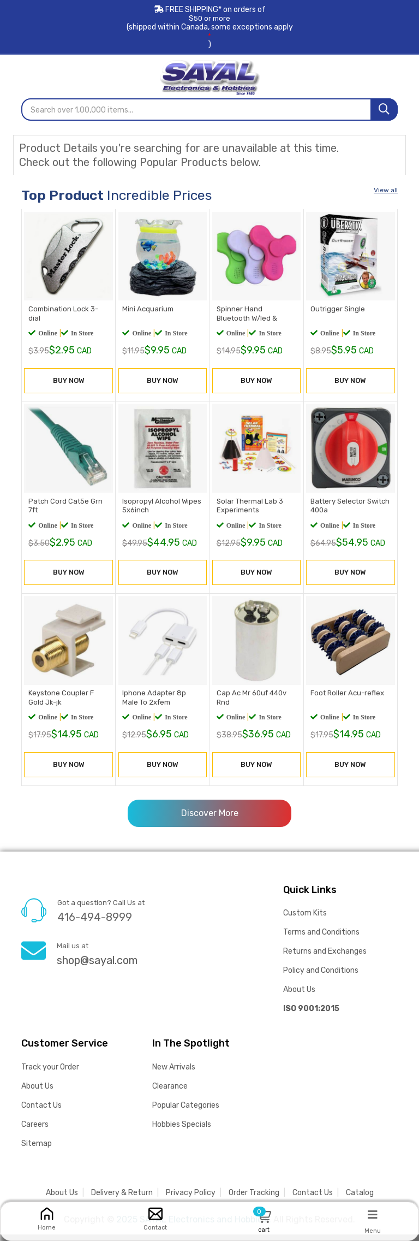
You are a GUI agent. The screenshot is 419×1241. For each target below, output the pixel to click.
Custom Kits (305, 919)
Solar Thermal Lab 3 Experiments (249, 510)
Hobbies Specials (181, 1131)
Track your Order (50, 1073)
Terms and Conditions (321, 938)
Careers (35, 1131)
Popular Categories (185, 1111)
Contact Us (41, 1111)
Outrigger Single (336, 312)
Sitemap (36, 1150)
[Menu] (373, 1214)
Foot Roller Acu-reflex (346, 701)
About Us (299, 996)
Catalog (360, 1199)
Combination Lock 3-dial (68, 312)
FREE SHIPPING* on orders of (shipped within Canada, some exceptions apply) (209, 27)
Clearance (170, 1092)
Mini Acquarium (146, 312)
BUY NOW (69, 384)
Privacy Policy (191, 1199)
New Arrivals (173, 1073)
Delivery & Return (122, 1199)
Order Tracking (254, 1199)
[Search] (384, 109)
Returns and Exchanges (325, 957)
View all (386, 189)
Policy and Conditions (320, 977)
